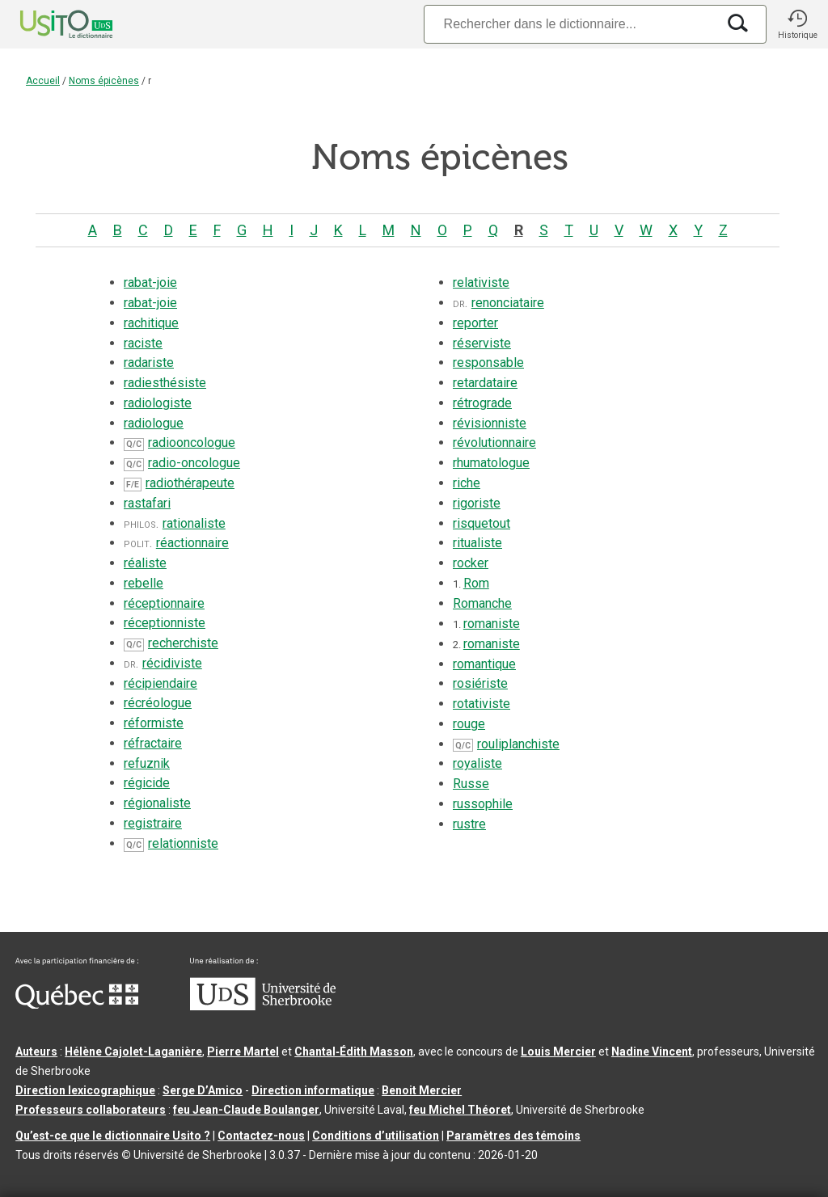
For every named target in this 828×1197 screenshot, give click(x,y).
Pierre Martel (243, 1051)
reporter (475, 323)
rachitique (151, 323)
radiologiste (158, 403)
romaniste (491, 623)
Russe (471, 783)
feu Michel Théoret (460, 1109)
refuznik (147, 763)
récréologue (158, 702)
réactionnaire (192, 542)
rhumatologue (491, 462)
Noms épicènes (104, 80)
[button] (797, 24)
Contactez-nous (261, 1135)
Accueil (43, 80)
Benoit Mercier (422, 1090)
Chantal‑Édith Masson (353, 1051)
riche (466, 483)
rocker (470, 563)
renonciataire (507, 302)
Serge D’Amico (203, 1090)
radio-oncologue (194, 462)
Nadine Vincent (651, 1051)
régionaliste (157, 803)
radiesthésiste (165, 382)
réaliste (145, 563)
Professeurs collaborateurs (90, 1109)
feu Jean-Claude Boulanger (246, 1109)
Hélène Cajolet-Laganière (133, 1051)
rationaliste (194, 523)
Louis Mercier (558, 1051)
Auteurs (36, 1051)
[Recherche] (570, 24)
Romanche (482, 603)
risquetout (481, 523)
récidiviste (172, 663)
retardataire (485, 382)
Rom (476, 583)
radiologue (154, 423)
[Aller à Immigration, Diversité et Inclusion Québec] (76, 1004)
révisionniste (489, 423)
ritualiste (477, 542)
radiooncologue (191, 442)
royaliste (477, 763)
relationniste (183, 843)
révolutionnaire (494, 442)
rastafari (147, 503)
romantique (484, 664)
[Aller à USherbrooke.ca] (263, 1006)
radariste (149, 362)
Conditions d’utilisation (375, 1135)
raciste (143, 343)
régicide (147, 782)
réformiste (154, 723)
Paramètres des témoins (513, 1135)
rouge (469, 723)
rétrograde (482, 403)
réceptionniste (164, 622)
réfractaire (153, 743)
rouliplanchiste (518, 744)
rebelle (143, 583)
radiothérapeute (190, 483)
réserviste (482, 343)
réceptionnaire (164, 603)
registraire (153, 823)
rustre (469, 824)
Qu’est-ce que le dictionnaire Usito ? (112, 1135)
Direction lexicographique (85, 1090)
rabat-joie (150, 282)
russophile (483, 803)
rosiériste (480, 683)
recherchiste (183, 643)
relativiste (481, 282)
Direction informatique (312, 1090)
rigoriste (477, 503)
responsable (488, 362)
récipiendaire (160, 683)
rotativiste (481, 703)
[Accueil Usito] (48, 24)
